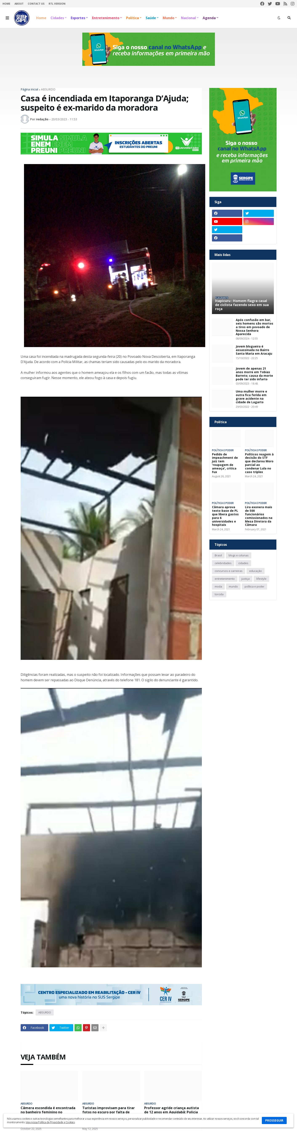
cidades (243, 563)
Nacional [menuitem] (188, 18)
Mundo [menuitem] (168, 18)
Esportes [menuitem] (78, 18)
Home (6, 3)
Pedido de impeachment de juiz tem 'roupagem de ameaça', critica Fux (225, 463)
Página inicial (29, 89)
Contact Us (36, 3)
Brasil (218, 555)
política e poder (254, 586)
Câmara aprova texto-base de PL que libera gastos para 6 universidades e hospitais (225, 516)
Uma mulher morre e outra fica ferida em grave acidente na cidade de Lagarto (251, 397)
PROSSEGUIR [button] (274, 1120)
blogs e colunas (239, 555)
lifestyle (261, 579)
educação (255, 571)
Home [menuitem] (41, 18)
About (19, 3)
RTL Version (57, 3)
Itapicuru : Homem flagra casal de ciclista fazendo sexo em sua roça (242, 305)
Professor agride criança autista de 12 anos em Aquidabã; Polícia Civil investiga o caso (171, 1112)
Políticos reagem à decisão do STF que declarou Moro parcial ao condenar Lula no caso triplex (259, 463)
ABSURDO (48, 89)
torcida (219, 594)
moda (218, 586)
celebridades (223, 563)
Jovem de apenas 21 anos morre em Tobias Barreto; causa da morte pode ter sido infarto (254, 374)
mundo (233, 586)
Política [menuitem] (132, 18)
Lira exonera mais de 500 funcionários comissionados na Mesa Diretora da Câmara (258, 516)
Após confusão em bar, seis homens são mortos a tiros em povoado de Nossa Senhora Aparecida (254, 327)
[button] (7, 17)
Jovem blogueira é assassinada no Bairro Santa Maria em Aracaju (254, 350)
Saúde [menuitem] (151, 18)
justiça (245, 579)
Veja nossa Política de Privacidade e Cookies (50, 1122)
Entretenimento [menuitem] (105, 18)
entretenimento (225, 579)
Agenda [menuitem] (209, 18)
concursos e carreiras (228, 571)
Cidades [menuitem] (57, 18)
